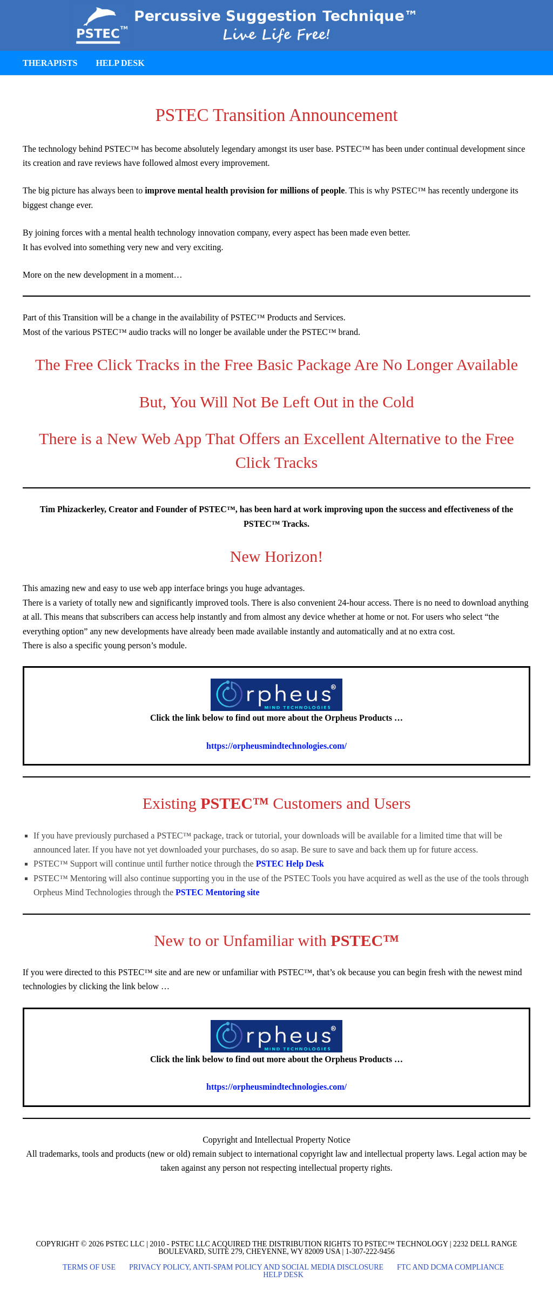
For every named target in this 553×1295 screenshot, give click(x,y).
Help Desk (120, 63)
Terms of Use (89, 1267)
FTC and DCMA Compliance (450, 1267)
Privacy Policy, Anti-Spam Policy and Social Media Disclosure (256, 1267)
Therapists (50, 63)
